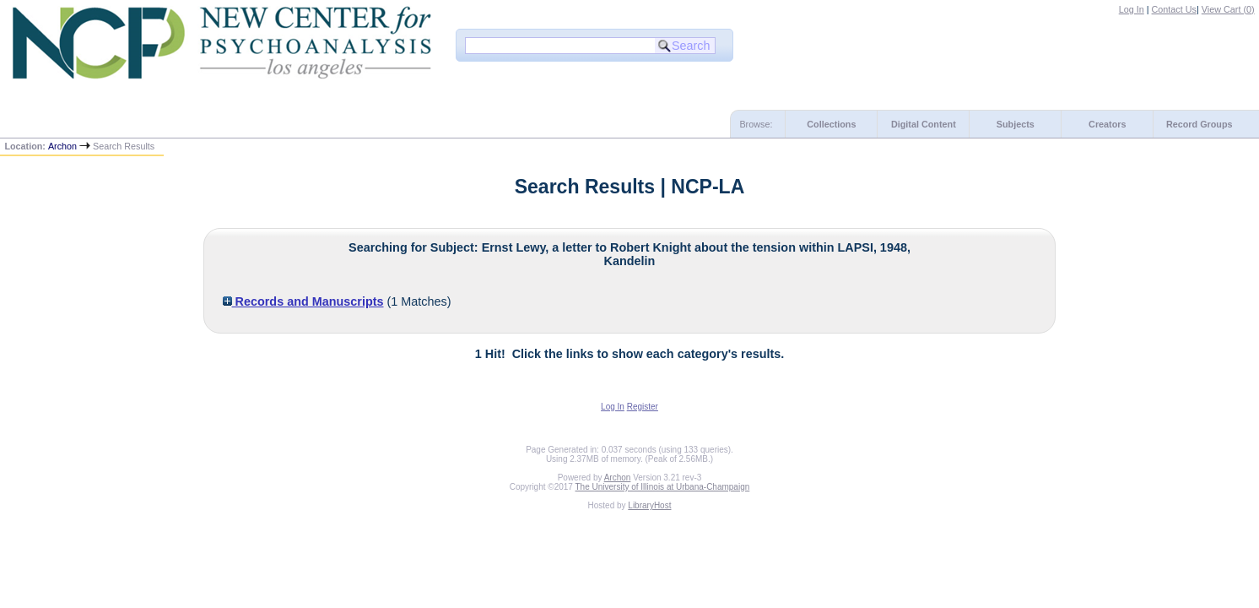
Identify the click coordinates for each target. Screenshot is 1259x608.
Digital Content (923, 124)
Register (642, 406)
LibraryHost (649, 505)
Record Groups (1199, 124)
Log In (1131, 9)
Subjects (1016, 124)
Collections (831, 124)
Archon (62, 146)
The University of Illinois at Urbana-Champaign (662, 486)
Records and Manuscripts (303, 301)
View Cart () (1228, 9)
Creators (1107, 124)
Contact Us (1174, 9)
